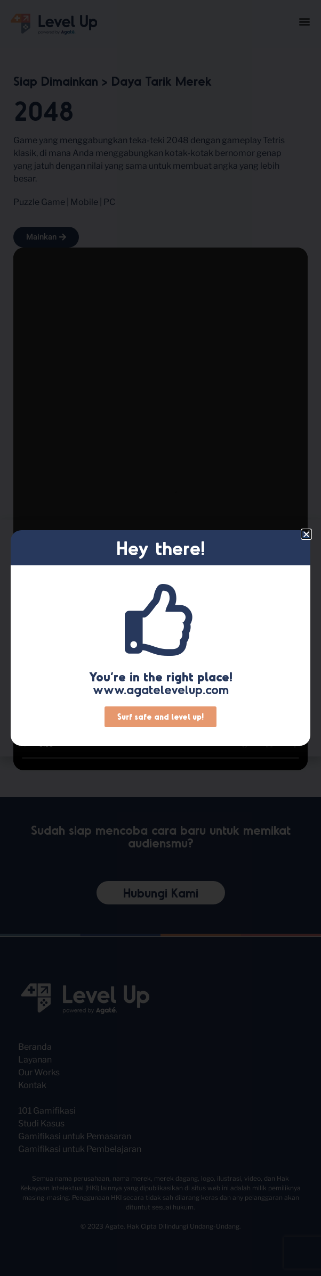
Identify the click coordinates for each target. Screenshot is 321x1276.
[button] (306, 534)
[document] (160, 638)
